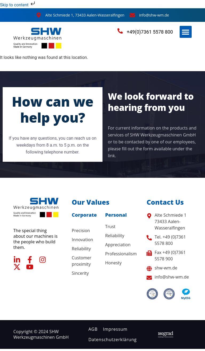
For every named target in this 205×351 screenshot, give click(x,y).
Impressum (115, 329)
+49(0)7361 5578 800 (150, 32)
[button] (186, 32)
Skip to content (18, 4)
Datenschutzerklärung (112, 339)
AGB (93, 329)
